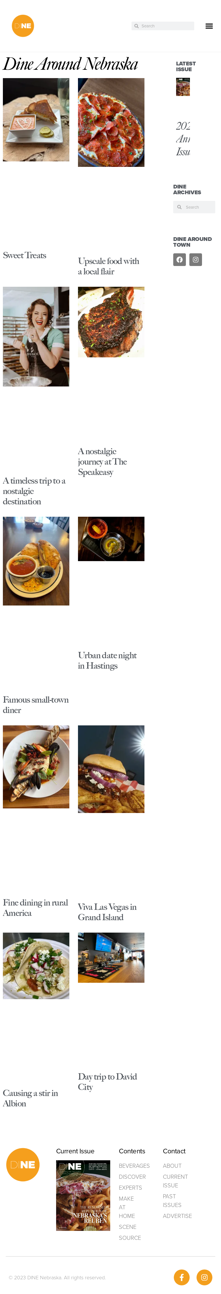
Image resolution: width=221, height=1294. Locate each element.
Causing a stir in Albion (30, 1098)
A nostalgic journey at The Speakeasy (102, 461)
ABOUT (172, 1165)
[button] (209, 26)
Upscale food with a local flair (108, 266)
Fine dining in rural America (35, 907)
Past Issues (172, 1200)
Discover (129, 1176)
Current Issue (175, 1181)
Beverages (129, 1165)
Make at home (127, 1207)
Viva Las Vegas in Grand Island (107, 912)
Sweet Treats (24, 255)
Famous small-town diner (36, 704)
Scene (127, 1227)
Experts (129, 1187)
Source (129, 1237)
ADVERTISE (177, 1216)
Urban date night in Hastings (107, 660)
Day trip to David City (107, 1081)
